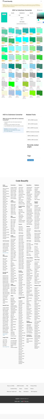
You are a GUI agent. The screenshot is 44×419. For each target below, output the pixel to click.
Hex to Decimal (37, 214)
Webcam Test (36, 283)
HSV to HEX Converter (33, 124)
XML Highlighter (29, 327)
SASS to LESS (21, 268)
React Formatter (29, 221)
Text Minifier (29, 238)
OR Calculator (36, 238)
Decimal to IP (36, 251)
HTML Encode (5, 289)
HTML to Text (13, 256)
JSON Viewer (21, 187)
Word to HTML (13, 197)
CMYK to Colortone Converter (33, 131)
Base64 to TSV (5, 325)
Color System (22, 21)
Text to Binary (36, 224)
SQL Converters (5, 256)
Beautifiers (29, 185)
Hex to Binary (36, 216)
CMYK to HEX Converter (33, 139)
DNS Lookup (36, 273)
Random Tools (37, 285)
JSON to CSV (13, 208)
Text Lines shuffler (37, 321)
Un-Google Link (21, 294)
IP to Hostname (37, 267)
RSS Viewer (21, 195)
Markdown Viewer (22, 203)
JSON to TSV (13, 209)
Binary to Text (36, 223)
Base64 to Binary (6, 328)
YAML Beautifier (29, 194)
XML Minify (28, 230)
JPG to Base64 (5, 311)
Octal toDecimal (37, 218)
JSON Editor (21, 211)
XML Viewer (21, 188)
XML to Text (13, 226)
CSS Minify (28, 233)
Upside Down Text (30, 260)
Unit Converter (6, 241)
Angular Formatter (30, 220)
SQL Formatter (29, 203)
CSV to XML (29, 246)
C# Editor (20, 219)
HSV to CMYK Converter (32, 127)
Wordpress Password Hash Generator (21, 362)
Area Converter (5, 247)
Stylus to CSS (21, 243)
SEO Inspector (34, 391)
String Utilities (30, 257)
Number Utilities (36, 202)
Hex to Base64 (5, 329)
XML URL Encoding (6, 292)
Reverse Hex (36, 228)
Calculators (26, 391)
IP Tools (36, 244)
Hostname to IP (37, 265)
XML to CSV (13, 223)
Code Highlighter (29, 332)
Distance (22, 17)
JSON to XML (13, 205)
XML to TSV (13, 225)
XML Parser (21, 229)
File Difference (13, 312)
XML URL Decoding (6, 293)
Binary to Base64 (6, 327)
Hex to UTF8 (5, 297)
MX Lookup (36, 275)
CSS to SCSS (21, 238)
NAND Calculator (37, 237)
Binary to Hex (36, 212)
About (20, 388)
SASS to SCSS (21, 267)
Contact (26, 388)
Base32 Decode (5, 277)
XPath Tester (13, 308)
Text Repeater (29, 316)
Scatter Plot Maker (14, 347)
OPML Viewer (21, 199)
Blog (20, 391)
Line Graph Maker (14, 340)
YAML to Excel (13, 293)
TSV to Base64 (5, 324)
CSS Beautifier (21, 235)
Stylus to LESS (21, 245)
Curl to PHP (13, 334)
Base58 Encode (5, 278)
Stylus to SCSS (21, 246)
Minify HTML (29, 235)
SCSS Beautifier (29, 211)
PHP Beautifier (29, 214)
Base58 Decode (5, 279)
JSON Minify (29, 228)
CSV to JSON (29, 247)
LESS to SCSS (21, 253)
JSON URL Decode (6, 288)
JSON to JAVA (13, 204)
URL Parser (21, 226)
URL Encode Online (6, 284)
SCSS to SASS (21, 261)
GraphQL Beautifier (30, 213)
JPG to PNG (5, 339)
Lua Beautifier (29, 222)
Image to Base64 (6, 307)
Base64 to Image (6, 309)
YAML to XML (13, 289)
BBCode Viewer (21, 202)
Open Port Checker (37, 281)
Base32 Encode (5, 275)
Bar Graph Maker (14, 342)
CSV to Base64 (5, 321)
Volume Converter (6, 246)
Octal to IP (36, 254)
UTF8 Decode (5, 296)
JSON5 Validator (37, 192)
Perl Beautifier (29, 217)
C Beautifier (29, 198)
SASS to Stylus (21, 265)
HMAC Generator (22, 303)
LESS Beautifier (29, 210)
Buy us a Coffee (10, 385)
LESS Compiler (21, 249)
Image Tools (5, 337)
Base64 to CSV (5, 322)
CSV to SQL (29, 254)
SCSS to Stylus (21, 258)
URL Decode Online (6, 285)
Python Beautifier (30, 215)
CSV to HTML (29, 248)
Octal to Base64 (5, 332)
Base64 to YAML (6, 320)
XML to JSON (13, 221)
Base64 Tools (6, 305)
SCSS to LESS (21, 260)
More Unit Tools (5, 252)
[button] (41, 1)
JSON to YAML (13, 207)
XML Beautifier (29, 190)
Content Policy (14, 388)
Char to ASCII (36, 227)
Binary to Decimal (37, 210)
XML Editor (20, 209)
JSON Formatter (20, 385)
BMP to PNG (5, 341)
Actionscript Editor (22, 220)
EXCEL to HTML (13, 191)
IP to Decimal (36, 253)
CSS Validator (36, 187)
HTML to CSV (13, 250)
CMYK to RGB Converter (33, 135)
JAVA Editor (21, 217)
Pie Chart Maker (13, 343)
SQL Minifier (29, 234)
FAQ (27, 385)
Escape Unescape (21, 271)
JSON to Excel (13, 212)
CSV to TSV (29, 250)
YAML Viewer (21, 190)
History (31, 388)
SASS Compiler (21, 263)
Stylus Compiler (21, 242)
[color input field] (40, 22)
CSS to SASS (21, 239)
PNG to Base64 (5, 310)
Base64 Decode (5, 282)
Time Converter (5, 248)
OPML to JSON (13, 195)
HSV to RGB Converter (33, 120)
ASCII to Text (36, 225)
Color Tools (30, 160)
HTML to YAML (13, 255)
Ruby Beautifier (29, 218)
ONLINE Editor (21, 216)
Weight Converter (6, 244)
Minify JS (28, 231)
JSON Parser (21, 227)
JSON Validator (37, 191)
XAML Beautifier (29, 224)
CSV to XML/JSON (30, 244)
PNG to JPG (5, 342)
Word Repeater (29, 277)
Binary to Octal (37, 213)
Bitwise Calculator (37, 233)
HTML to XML (13, 253)
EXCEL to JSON (13, 194)
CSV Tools (29, 241)
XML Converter (13, 219)
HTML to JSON (13, 252)
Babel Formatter (29, 205)
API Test (35, 198)
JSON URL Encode (6, 286)
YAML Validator (37, 199)
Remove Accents (29, 294)
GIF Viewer (5, 345)
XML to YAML (13, 222)
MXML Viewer (21, 191)
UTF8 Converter (5, 295)
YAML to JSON (13, 290)
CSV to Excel (29, 255)
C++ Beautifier (29, 199)
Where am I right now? (12, 391)
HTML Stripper (13, 239)
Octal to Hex (36, 221)
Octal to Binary (37, 220)
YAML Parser (21, 230)
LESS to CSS (21, 250)
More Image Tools (6, 346)
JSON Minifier (13, 311)
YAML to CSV (13, 292)
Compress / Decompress (29, 336)
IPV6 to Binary (36, 257)
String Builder (29, 269)
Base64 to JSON (5, 317)
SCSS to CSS (21, 257)
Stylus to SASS (21, 247)
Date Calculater (13, 190)
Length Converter (6, 243)
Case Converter (29, 290)
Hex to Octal (36, 217)
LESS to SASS (21, 254)
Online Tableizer (13, 198)
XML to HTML (13, 230)
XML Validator (36, 194)
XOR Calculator (37, 234)
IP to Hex (36, 247)
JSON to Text (13, 211)
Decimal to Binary (37, 207)
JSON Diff (12, 313)
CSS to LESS (21, 236)
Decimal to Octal (37, 209)
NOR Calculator (37, 240)
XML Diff (12, 315)
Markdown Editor (22, 221)
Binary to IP (36, 249)
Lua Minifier (29, 237)
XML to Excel (13, 232)
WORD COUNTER (30, 275)
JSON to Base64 (5, 313)
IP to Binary (36, 250)
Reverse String (29, 278)
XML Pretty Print (29, 328)
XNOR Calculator (37, 241)
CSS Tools (21, 233)
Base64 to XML (5, 318)
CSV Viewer (21, 201)
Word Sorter (29, 312)
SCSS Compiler (21, 256)
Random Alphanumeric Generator (36, 347)
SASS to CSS (21, 264)
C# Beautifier (29, 195)
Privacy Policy (34, 385)
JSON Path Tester (14, 309)
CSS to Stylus (21, 240)
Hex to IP (36, 246)
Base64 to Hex (5, 331)
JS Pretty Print (29, 331)
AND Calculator (37, 236)
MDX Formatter (29, 209)
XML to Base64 (5, 314)
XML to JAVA (13, 233)
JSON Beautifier (29, 187)
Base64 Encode (5, 281)
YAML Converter (13, 287)
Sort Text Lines (29, 310)
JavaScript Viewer (22, 194)
